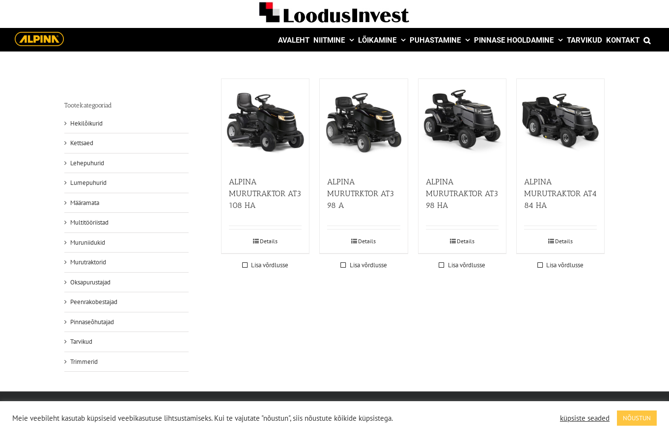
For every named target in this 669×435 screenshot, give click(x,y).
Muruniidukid (87, 242)
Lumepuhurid (88, 183)
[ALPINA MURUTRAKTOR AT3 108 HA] (265, 122)
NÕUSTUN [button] (637, 418)
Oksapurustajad (90, 282)
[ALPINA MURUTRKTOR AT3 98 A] (363, 122)
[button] (646, 39)
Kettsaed (81, 143)
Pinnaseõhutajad (92, 322)
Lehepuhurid (87, 163)
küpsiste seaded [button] (585, 418)
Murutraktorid (88, 262)
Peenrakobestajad (93, 302)
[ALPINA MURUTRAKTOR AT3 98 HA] (462, 122)
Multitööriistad (89, 222)
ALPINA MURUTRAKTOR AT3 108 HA (265, 193)
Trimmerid (84, 362)
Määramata (84, 203)
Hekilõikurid (86, 123)
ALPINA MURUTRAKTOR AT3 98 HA (462, 193)
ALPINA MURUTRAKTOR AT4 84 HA (560, 193)
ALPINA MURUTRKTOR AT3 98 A (360, 193)
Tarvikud (81, 341)
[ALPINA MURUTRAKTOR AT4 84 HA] (560, 122)
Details (269, 241)
